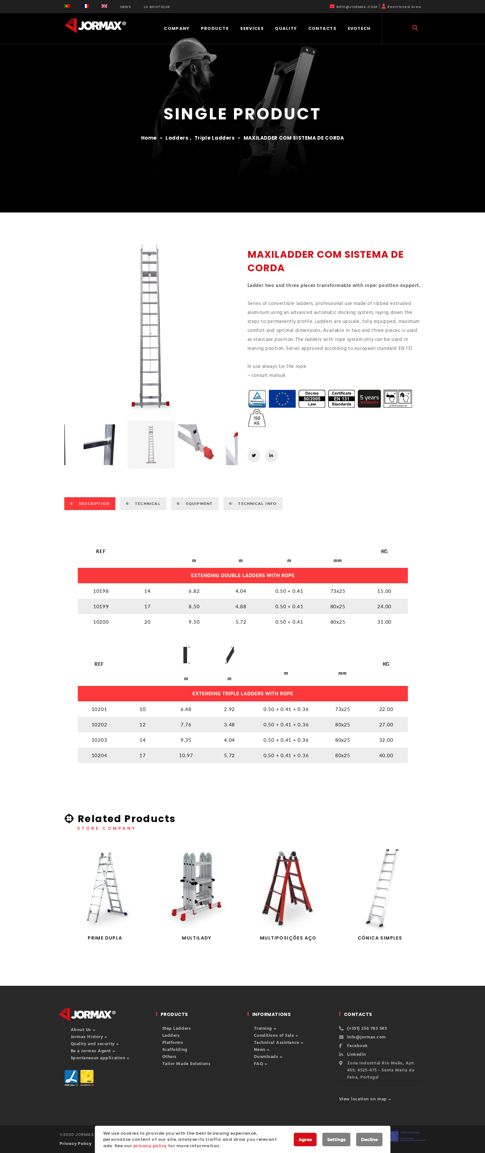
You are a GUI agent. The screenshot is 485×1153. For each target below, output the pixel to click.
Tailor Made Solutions (186, 1064)
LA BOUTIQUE (157, 6)
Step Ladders (176, 1028)
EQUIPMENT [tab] (198, 503)
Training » (265, 1028)
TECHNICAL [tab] (147, 503)
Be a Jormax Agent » (93, 1051)
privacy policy (150, 1146)
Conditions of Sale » (276, 1035)
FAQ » (260, 1064)
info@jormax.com (366, 1037)
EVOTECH (359, 28)
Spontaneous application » (100, 1058)
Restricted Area (404, 6)
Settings (336, 1139)
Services (252, 28)
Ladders (177, 137)
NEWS (125, 6)
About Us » (83, 1030)
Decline (369, 1139)
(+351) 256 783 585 (367, 1028)
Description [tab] (93, 503)
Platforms (172, 1042)
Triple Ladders (214, 137)
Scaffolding (174, 1049)
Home (149, 137)
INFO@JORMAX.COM (356, 6)
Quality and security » (95, 1044)
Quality (286, 28)
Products (215, 28)
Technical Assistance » (278, 1042)
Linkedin (356, 1054)
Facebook (357, 1046)
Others (169, 1057)
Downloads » (268, 1057)
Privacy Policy (75, 1143)
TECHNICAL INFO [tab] (257, 503)
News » (262, 1049)
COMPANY (177, 28)
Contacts (322, 28)
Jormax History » (89, 1037)
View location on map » (365, 1099)
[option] (151, 328)
